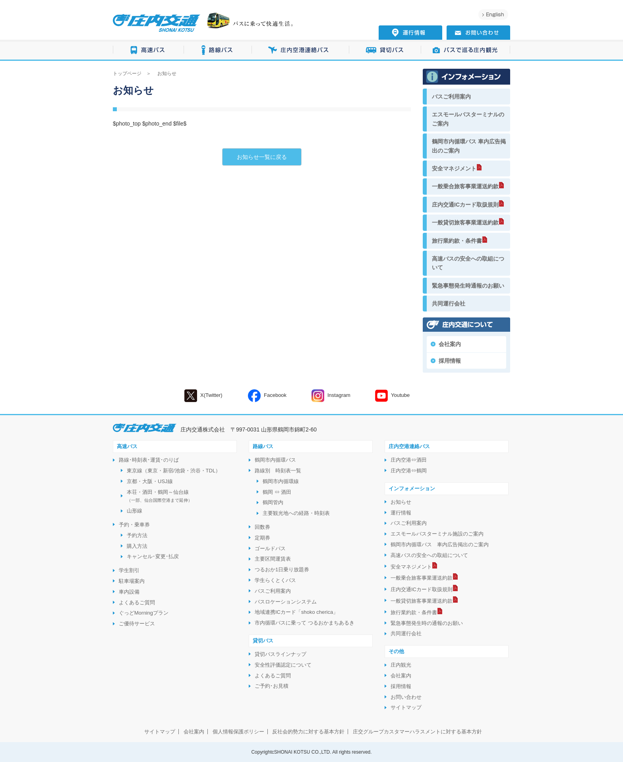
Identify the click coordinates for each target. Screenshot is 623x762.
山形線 (134, 511)
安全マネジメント (454, 168)
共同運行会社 (448, 303)
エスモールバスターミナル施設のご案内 (437, 534)
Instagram (331, 395)
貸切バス (385, 50)
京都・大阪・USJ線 (150, 481)
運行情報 (401, 513)
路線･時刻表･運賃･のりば (149, 460)
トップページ (127, 73)
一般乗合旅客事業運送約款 (465, 186)
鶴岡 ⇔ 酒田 (277, 492)
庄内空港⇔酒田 (409, 460)
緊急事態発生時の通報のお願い (427, 623)
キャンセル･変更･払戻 (153, 556)
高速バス (148, 50)
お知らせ (401, 502)
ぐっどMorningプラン (143, 613)
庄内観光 (401, 665)
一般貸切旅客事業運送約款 (465, 222)
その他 (396, 651)
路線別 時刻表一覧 (278, 471)
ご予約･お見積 (271, 686)
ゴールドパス (270, 548)
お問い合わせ (406, 697)
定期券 (262, 538)
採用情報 (450, 361)
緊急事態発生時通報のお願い (468, 285)
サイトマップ (406, 707)
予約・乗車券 (134, 525)
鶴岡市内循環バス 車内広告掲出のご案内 (469, 145)
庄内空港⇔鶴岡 (409, 471)
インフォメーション (412, 488)
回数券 (262, 527)
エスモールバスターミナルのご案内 (468, 118)
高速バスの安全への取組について (468, 263)
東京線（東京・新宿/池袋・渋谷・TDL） (174, 471)
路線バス (218, 50)
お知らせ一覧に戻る (262, 157)
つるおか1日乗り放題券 (282, 569)
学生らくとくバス (275, 580)
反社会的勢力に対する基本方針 (308, 731)
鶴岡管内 (273, 502)
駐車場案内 (132, 581)
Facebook (267, 395)
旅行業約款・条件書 (457, 241)
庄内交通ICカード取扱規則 (465, 204)
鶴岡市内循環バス (275, 460)
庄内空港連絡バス (300, 50)
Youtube (392, 395)
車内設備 (129, 592)
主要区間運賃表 (273, 559)
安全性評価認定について (283, 665)
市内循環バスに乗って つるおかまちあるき (304, 623)
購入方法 (137, 546)
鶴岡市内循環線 (281, 481)
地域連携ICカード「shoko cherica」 (296, 612)
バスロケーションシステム (286, 602)
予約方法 (137, 535)
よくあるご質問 (137, 602)
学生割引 (129, 570)
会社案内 (450, 344)
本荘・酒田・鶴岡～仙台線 (159, 496)
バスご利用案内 (451, 96)
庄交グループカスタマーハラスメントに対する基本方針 (417, 731)
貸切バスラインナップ (280, 654)
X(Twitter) (203, 395)
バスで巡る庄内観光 (465, 50)
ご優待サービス (137, 624)
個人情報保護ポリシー (238, 731)
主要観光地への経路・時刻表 (296, 513)
